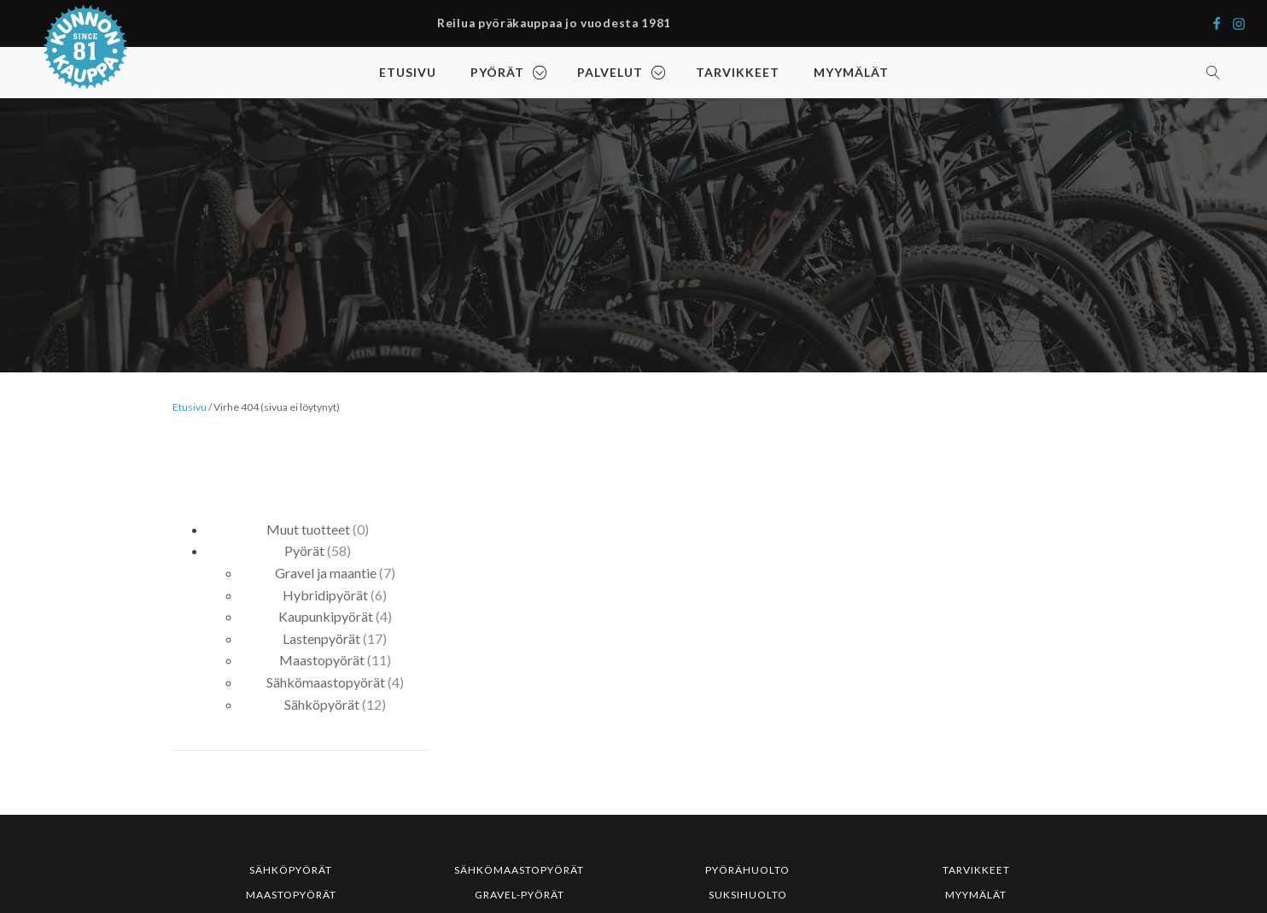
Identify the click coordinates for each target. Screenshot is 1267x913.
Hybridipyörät (325, 595)
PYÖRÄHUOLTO (747, 869)
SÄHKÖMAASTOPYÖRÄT (519, 869)
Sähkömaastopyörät (325, 682)
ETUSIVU (407, 72)
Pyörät (304, 550)
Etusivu (189, 407)
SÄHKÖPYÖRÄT (290, 869)
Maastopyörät (322, 660)
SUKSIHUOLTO (748, 894)
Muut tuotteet (308, 529)
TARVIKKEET (737, 72)
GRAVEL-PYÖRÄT (519, 894)
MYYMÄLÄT (851, 72)
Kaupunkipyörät (325, 616)
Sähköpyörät (321, 704)
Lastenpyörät (321, 638)
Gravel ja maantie (326, 573)
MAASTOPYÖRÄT (291, 894)
